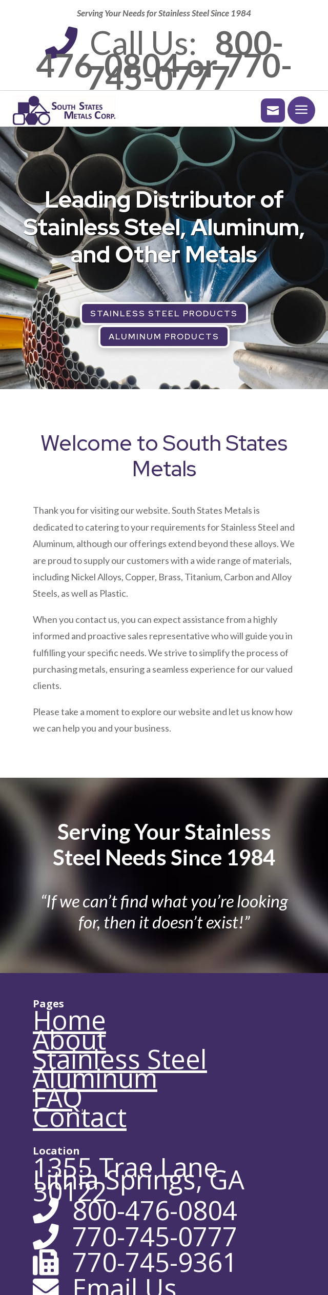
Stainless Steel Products (164, 313)
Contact (80, 1117)
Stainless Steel (120, 1059)
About (69, 1039)
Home (69, 1020)
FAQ (58, 1097)
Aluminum (95, 1078)
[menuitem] (268, 110)
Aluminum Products (164, 336)
